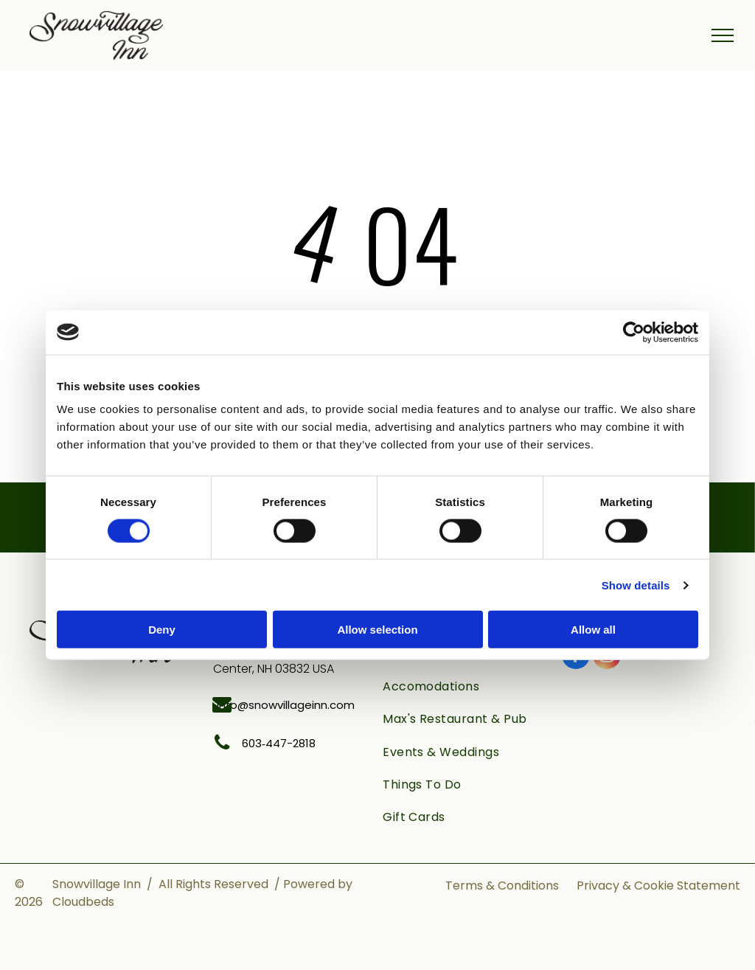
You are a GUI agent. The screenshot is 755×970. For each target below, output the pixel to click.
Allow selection (377, 629)
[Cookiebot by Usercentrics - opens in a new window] (633, 332)
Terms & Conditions (502, 885)
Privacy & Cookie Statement (658, 885)
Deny (161, 629)
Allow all (593, 629)
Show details (636, 584)
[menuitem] (464, 687)
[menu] (722, 35)
